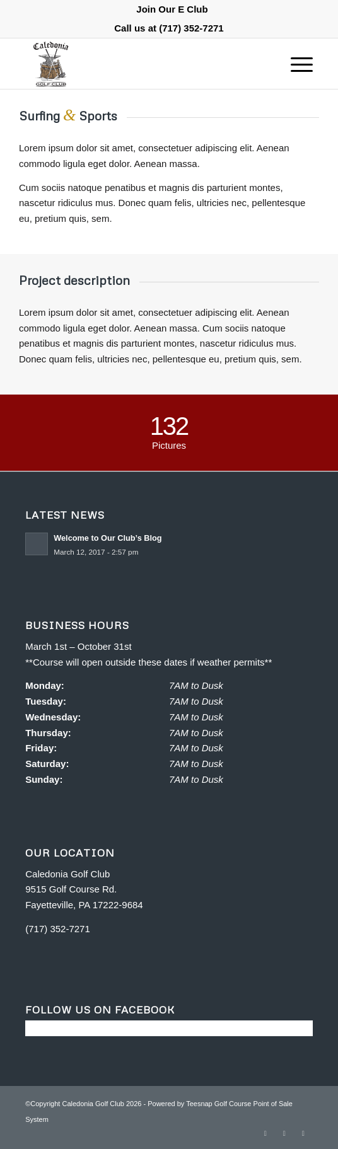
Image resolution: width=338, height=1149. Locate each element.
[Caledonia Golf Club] (140, 63)
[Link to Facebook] (265, 1133)
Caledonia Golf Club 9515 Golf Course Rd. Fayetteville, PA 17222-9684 (84, 890)
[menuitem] (172, 9)
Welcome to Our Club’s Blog (107, 538)
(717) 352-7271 (191, 28)
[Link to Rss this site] (284, 1133)
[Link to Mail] (303, 1133)
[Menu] (295, 63)
